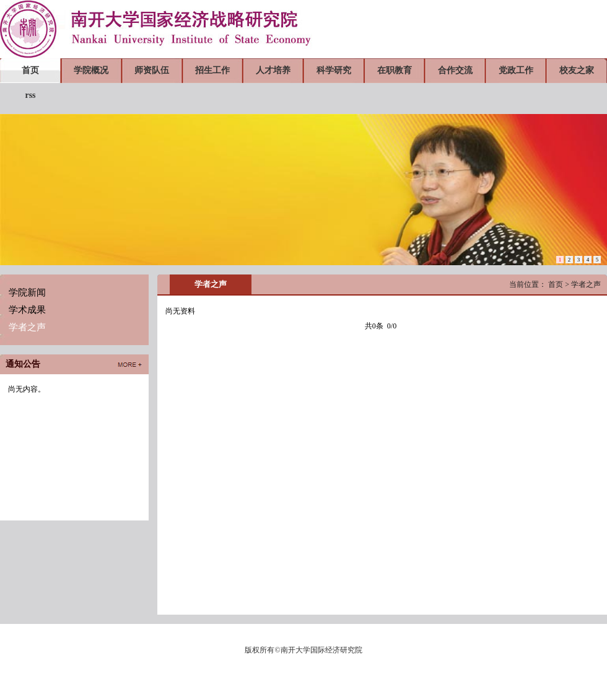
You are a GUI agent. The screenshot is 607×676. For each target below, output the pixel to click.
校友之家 (576, 70)
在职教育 (394, 70)
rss (30, 95)
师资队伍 (151, 70)
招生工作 (212, 70)
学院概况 (91, 70)
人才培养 (273, 70)
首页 (30, 70)
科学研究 (334, 70)
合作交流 (455, 70)
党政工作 (516, 70)
